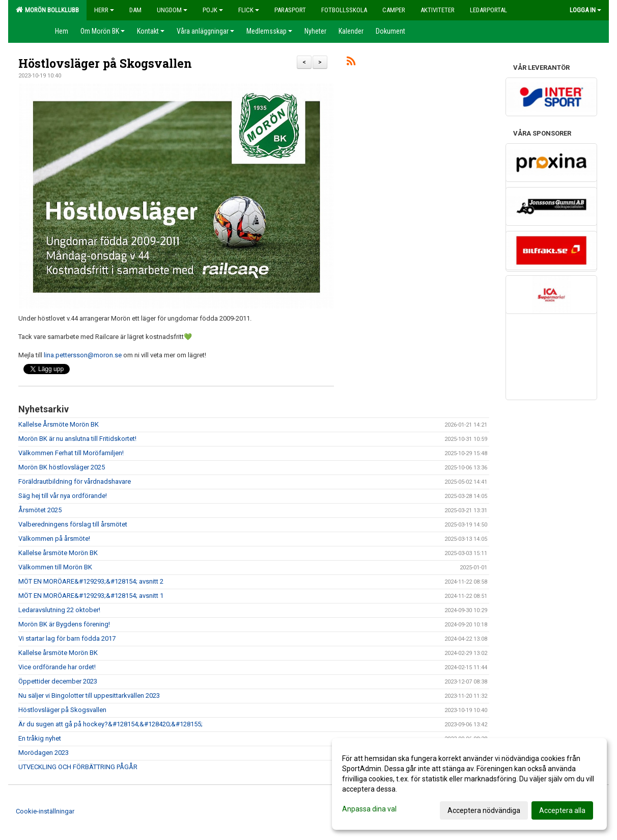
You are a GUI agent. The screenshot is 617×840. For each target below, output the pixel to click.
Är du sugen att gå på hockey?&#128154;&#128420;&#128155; (110, 724)
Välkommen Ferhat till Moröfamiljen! (71, 453)
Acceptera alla (562, 810)
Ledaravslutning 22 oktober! (59, 610)
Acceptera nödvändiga (483, 810)
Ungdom (172, 10)
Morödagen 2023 (43, 752)
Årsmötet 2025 (40, 510)
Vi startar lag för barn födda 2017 (67, 638)
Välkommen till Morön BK (55, 567)
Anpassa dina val (369, 809)
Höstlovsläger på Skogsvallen (105, 63)
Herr (104, 10)
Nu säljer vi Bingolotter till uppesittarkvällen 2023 (89, 695)
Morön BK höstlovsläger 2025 (61, 467)
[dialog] (469, 784)
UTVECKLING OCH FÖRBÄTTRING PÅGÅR (77, 767)
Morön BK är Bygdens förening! (64, 624)
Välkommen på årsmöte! (54, 538)
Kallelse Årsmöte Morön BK (58, 424)
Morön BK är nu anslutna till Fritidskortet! (77, 438)
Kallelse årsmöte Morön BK (58, 553)
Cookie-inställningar (45, 811)
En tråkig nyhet (39, 738)
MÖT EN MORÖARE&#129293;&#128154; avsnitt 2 (90, 581)
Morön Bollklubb (47, 10)
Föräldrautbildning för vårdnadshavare (74, 481)
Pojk (213, 10)
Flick (248, 10)
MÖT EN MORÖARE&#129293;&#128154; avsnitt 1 (90, 595)
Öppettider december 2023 (57, 681)
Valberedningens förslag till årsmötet (72, 524)
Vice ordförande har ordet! (57, 667)
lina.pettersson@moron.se (83, 355)
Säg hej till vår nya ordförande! (62, 496)
